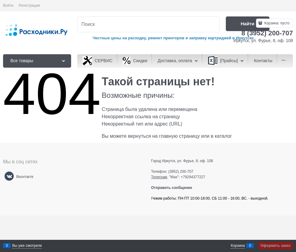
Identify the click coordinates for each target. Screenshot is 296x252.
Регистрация (29, 5)
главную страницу (179, 136)
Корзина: (276, 23)
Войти (8, 5)
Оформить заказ (276, 245)
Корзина (238, 245)
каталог (223, 136)
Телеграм (159, 177)
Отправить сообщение (174, 188)
